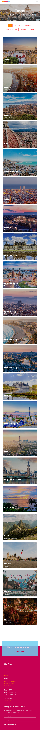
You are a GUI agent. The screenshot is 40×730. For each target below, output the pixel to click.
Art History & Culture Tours (27, 29)
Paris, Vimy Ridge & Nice (10, 453)
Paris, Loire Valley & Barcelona (12, 284)
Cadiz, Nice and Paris (11, 172)
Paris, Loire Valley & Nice (10, 397)
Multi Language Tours (11, 29)
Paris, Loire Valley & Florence (11, 256)
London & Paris (12, 481)
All (10, 25)
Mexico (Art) (7, 593)
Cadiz (7, 60)
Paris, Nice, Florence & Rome (11, 340)
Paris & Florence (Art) (10, 369)
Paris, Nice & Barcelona (11, 425)
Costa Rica (9, 509)
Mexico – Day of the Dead (11, 621)
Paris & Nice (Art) (8, 116)
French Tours (17, 25)
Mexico (7, 565)
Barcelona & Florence (10, 313)
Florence (6, 144)
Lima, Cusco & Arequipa (10, 537)
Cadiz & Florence (10, 228)
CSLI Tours (6, 2)
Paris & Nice (7, 88)
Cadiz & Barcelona (9, 200)
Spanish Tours (27, 25)
